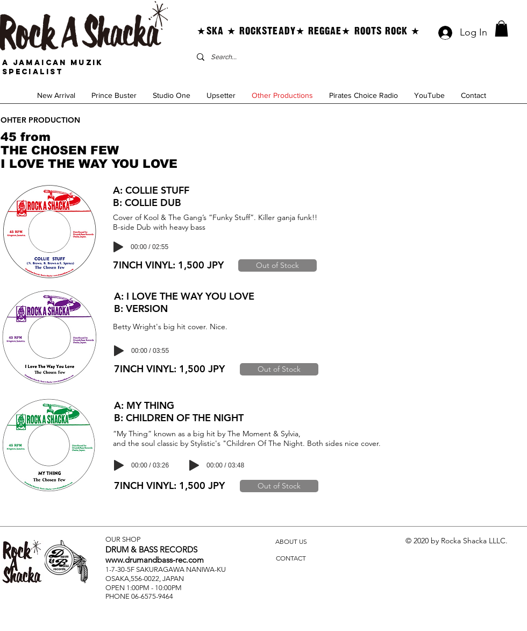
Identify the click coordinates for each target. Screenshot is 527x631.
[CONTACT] (291, 559)
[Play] (118, 247)
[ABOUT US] (291, 542)
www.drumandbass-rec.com (154, 560)
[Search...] (295, 57)
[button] (501, 28)
